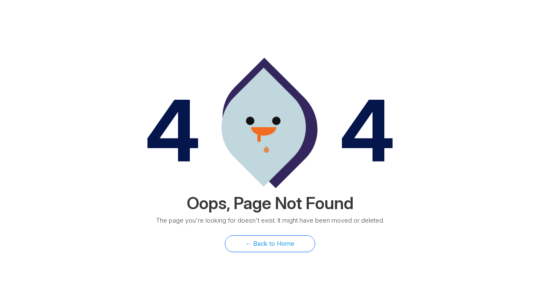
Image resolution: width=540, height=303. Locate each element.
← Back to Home (270, 243)
